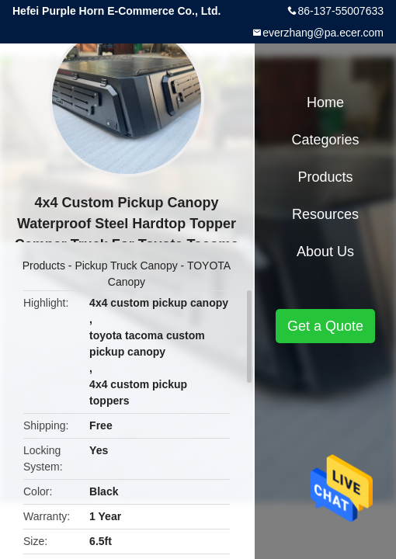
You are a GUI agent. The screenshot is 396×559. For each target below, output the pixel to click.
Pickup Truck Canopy (126, 265)
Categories (325, 140)
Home (325, 102)
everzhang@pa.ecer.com (323, 32)
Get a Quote (325, 326)
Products (44, 265)
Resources (325, 214)
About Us (325, 251)
